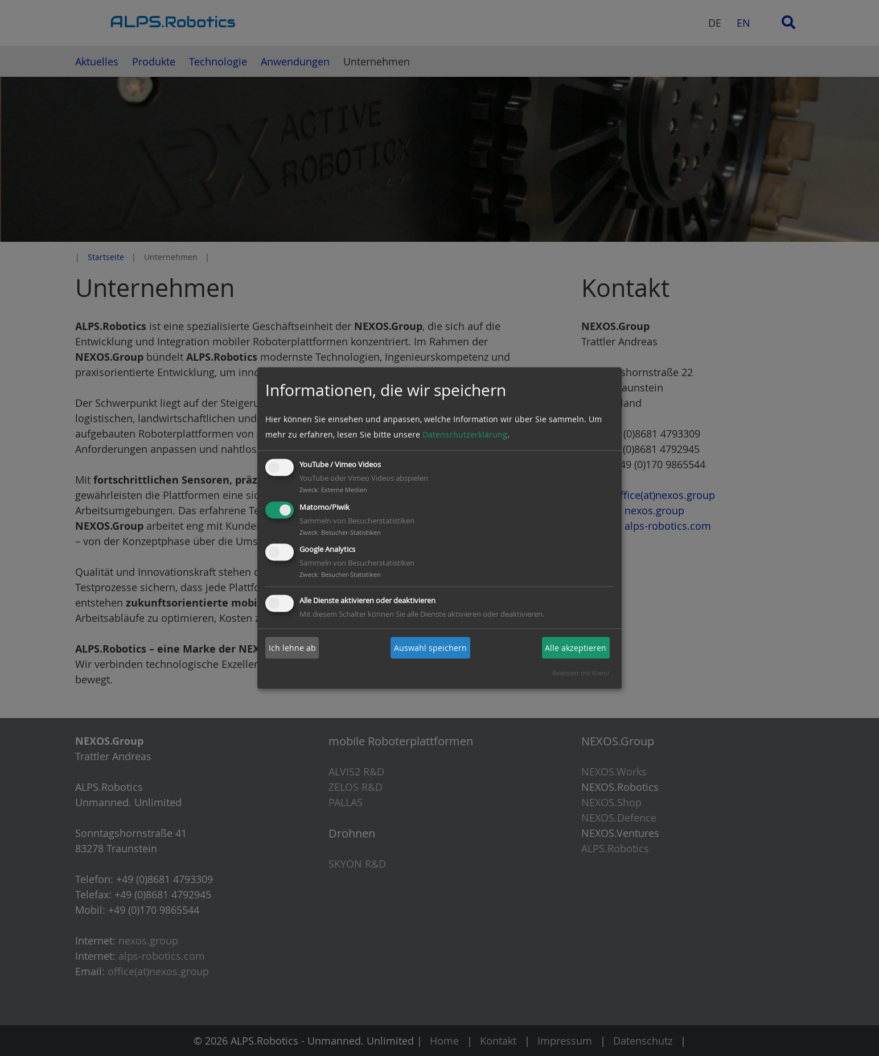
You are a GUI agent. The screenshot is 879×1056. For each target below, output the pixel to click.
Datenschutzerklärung (464, 434)
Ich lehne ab (292, 647)
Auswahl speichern (430, 647)
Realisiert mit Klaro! (580, 673)
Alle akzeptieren (575, 647)
